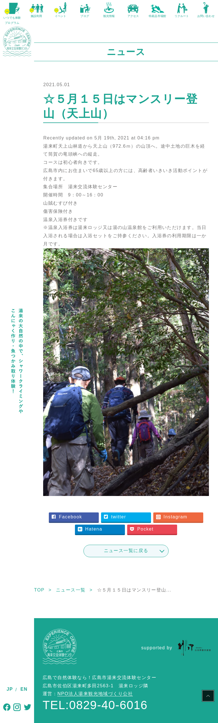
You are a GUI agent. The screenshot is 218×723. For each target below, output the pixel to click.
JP (10, 689)
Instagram (171, 516)
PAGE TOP (208, 696)
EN (24, 689)
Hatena (90, 529)
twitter (115, 516)
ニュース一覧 (71, 590)
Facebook (67, 516)
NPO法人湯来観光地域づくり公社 (95, 693)
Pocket (142, 529)
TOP (39, 590)
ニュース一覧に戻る (126, 550)
